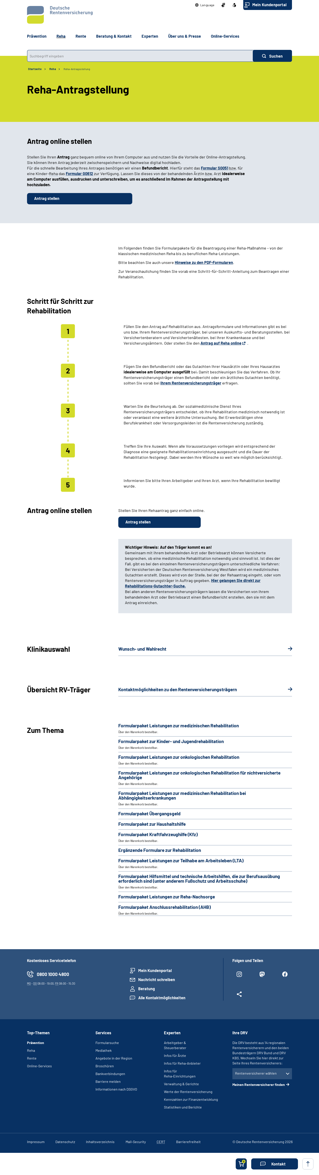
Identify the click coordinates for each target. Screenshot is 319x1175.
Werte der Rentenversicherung (188, 1091)
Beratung (146, 988)
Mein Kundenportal (269, 4)
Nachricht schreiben (156, 979)
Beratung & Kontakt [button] (114, 36)
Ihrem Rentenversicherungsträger (190, 383)
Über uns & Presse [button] (184, 36)
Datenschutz (65, 1142)
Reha (52, 68)
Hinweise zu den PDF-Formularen (204, 262)
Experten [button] (150, 36)
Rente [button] (81, 36)
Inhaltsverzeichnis (100, 1142)
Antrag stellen (46, 198)
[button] (204, 5)
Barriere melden (108, 1081)
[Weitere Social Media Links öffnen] (239, 996)
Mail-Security (136, 1142)
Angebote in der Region (113, 1058)
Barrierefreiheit (188, 1142)
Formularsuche (107, 1042)
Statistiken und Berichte (183, 1107)
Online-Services (225, 36)
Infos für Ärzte (175, 1055)
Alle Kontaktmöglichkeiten (161, 997)
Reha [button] (61, 36)
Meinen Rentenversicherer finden (258, 1084)
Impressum (36, 1142)
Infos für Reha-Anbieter (182, 1063)
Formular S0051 (214, 168)
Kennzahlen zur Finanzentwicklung (191, 1099)
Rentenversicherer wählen (256, 1073)
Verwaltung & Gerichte (181, 1084)
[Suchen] (272, 56)
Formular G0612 (79, 173)
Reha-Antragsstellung (77, 68)
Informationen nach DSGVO (116, 1089)
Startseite (35, 68)
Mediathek (103, 1050)
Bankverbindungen (110, 1074)
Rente (32, 1058)
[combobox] (140, 56)
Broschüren (104, 1066)
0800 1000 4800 (53, 974)
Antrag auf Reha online (220, 343)
